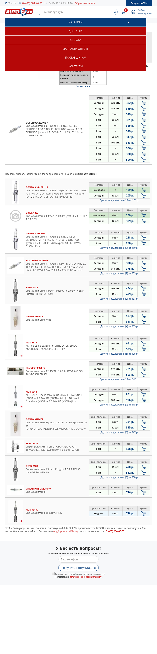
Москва (12, 3)
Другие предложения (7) (119, 273)
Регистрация (145, 13)
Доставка (76, 31)
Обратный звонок (85, 3)
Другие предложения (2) (119, 298)
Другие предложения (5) (119, 432)
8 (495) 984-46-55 (32, 3)
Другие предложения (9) (119, 247)
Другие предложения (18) (119, 200)
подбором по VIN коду (65, 531)
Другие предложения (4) (119, 326)
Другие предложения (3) (119, 477)
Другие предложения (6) (119, 353)
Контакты (75, 66)
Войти (141, 10)
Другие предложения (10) (119, 379)
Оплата (75, 40)
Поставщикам (75, 57)
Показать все (83, 86)
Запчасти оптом (75, 49)
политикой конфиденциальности (86, 576)
